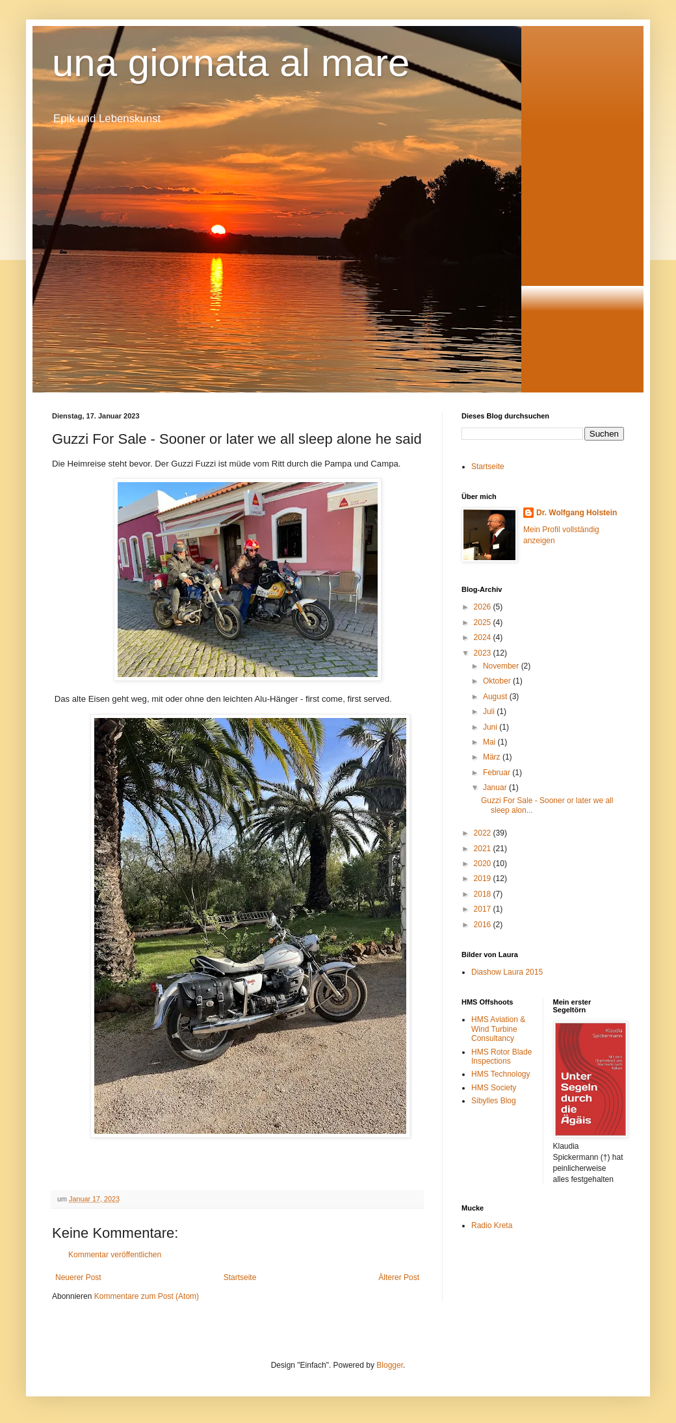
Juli (490, 711)
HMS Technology (500, 1074)
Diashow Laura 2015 (507, 972)
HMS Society (493, 1087)
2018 (483, 894)
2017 (483, 909)
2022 (483, 833)
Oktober (498, 681)
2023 (483, 653)
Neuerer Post (78, 1277)
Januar (496, 787)
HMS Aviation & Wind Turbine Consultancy (498, 1029)
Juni (491, 727)
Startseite (240, 1277)
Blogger (389, 1365)
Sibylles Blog (493, 1100)
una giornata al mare (231, 62)
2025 (483, 622)
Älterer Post (398, 1277)
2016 (483, 924)
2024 (483, 637)
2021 (483, 848)
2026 (483, 606)
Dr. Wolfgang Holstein (576, 512)
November (502, 666)
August (496, 696)
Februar (497, 772)
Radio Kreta (491, 1225)
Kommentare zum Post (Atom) (146, 1296)
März (492, 757)
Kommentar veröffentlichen (114, 1254)
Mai (490, 742)
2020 (483, 863)
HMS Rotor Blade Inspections (501, 1056)
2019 (483, 878)
